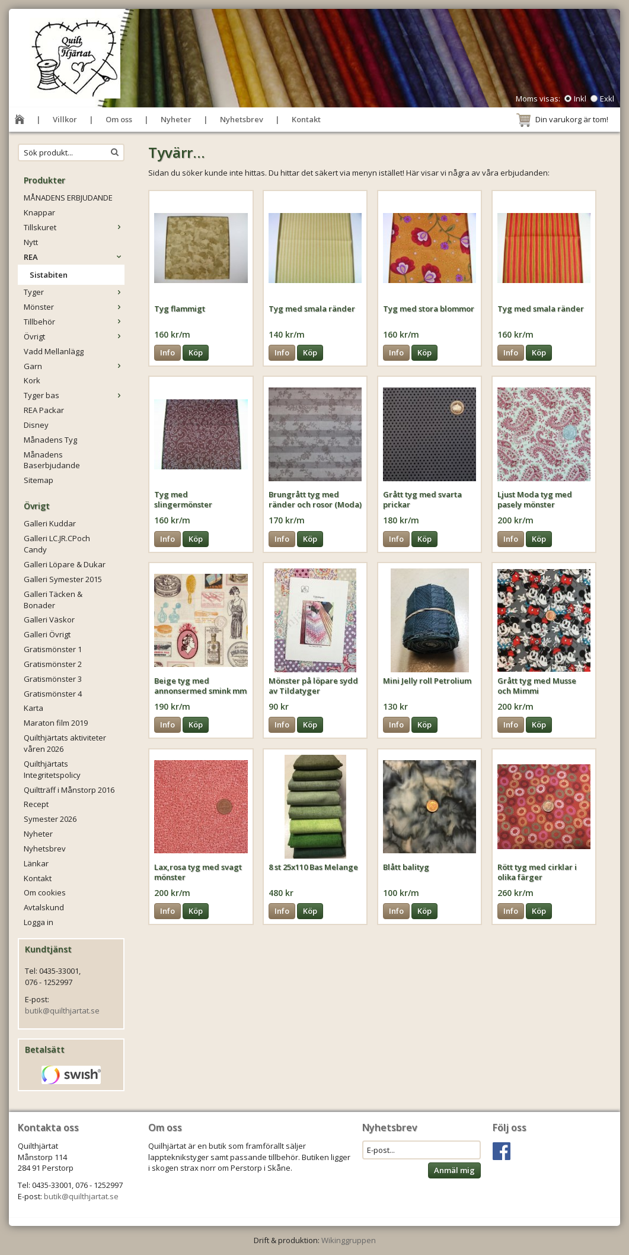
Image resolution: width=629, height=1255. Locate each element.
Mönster (74, 306)
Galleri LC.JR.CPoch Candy (57, 544)
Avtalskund (44, 907)
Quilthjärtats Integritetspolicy (52, 769)
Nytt (31, 242)
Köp (196, 352)
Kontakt (306, 119)
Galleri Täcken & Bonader (53, 600)
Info (167, 352)
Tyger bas (74, 395)
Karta (33, 708)
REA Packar (44, 410)
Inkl (580, 98)
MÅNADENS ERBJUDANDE (68, 197)
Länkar (36, 863)
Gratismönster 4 (53, 693)
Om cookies (45, 892)
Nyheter (176, 119)
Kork (32, 380)
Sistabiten (49, 274)
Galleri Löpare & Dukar (65, 564)
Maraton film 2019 (56, 722)
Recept (36, 804)
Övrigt (74, 336)
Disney (36, 425)
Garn (74, 366)
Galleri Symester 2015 (63, 579)
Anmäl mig (454, 1170)
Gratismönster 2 (53, 664)
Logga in (38, 922)
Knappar (39, 212)
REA (74, 257)
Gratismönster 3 (53, 678)
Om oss (119, 119)
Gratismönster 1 (53, 649)
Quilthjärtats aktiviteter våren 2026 (65, 743)
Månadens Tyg (50, 439)
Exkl (607, 98)
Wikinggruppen (348, 1240)
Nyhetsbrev (241, 119)
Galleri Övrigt (47, 634)
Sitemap (38, 480)
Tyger (74, 292)
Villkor (65, 119)
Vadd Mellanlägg (54, 351)
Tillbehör (74, 321)
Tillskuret (74, 227)
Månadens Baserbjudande (52, 460)
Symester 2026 (50, 819)
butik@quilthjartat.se (62, 1010)
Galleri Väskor (49, 619)
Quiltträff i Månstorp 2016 (69, 789)
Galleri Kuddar (50, 523)
